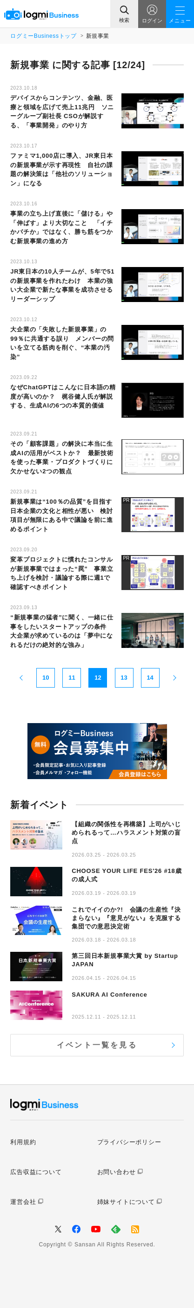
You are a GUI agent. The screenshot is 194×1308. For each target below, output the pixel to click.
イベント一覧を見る (97, 1045)
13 (123, 677)
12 (97, 677)
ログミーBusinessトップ (43, 36)
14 (150, 677)
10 (45, 677)
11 (71, 677)
